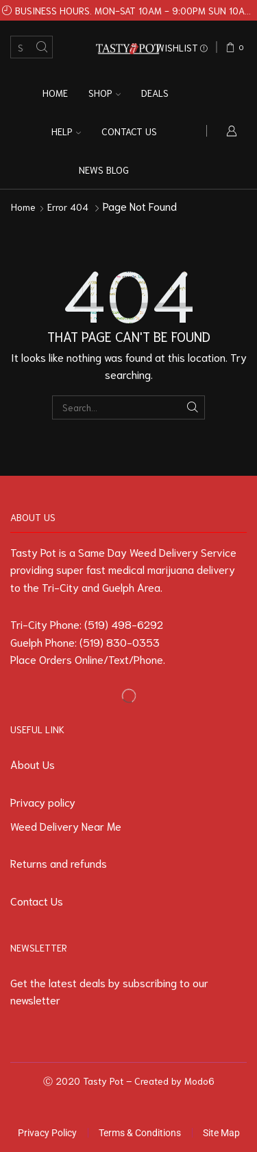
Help (66, 131)
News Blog (104, 169)
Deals (155, 93)
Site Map (221, 1132)
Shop (104, 93)
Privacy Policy (47, 1133)
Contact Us (36, 900)
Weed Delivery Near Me (65, 825)
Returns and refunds (58, 862)
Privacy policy (42, 801)
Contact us (129, 131)
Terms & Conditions (140, 1133)
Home (55, 93)
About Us (32, 764)
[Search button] (41, 47)
